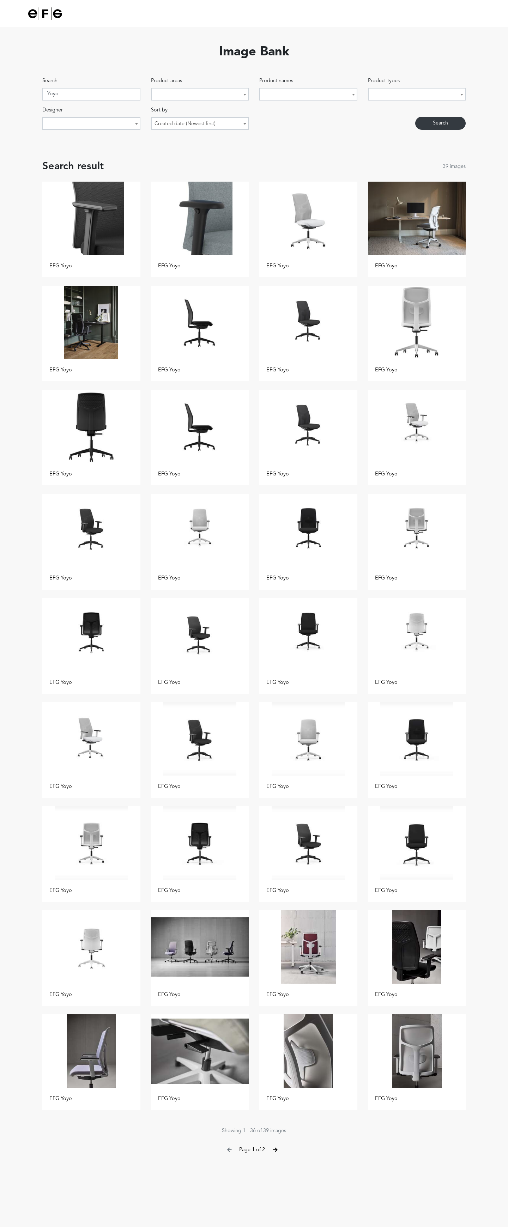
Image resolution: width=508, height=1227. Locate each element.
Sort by (159, 110)
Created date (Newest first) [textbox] (185, 124)
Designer (52, 110)
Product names (276, 81)
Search (50, 81)
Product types (384, 81)
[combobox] (200, 94)
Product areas (166, 81)
